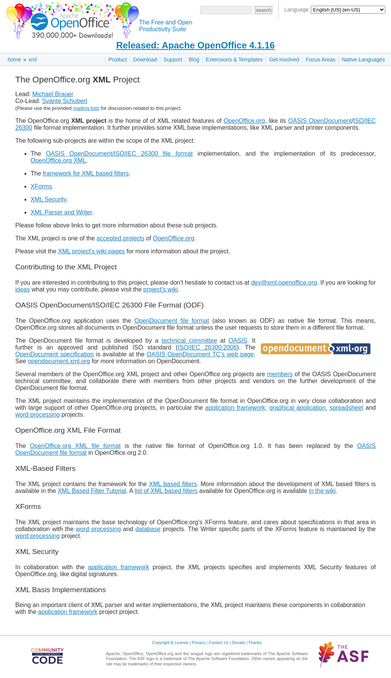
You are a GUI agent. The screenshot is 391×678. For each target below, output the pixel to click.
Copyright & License (170, 642)
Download (145, 59)
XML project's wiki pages (91, 251)
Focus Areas (320, 59)
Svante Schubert (64, 101)
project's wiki (160, 289)
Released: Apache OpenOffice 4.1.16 (195, 45)
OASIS (237, 340)
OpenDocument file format (171, 320)
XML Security (48, 199)
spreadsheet (346, 407)
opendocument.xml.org (59, 361)
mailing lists (86, 108)
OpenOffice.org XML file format (75, 446)
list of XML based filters (165, 491)
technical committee (189, 340)
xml (33, 59)
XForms (41, 186)
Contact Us (218, 642)
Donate (238, 642)
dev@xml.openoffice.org (284, 282)
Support (172, 59)
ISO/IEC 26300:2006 (207, 347)
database (147, 529)
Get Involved (284, 59)
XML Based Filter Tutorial (92, 491)
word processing (37, 414)
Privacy (198, 642)
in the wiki (322, 491)
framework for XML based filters (86, 173)
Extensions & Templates (234, 59)
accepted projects (120, 238)
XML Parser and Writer (61, 212)
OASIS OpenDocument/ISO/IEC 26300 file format (119, 153)
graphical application (297, 407)
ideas (22, 289)
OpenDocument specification (54, 354)
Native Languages (363, 59)
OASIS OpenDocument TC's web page (200, 354)
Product (117, 59)
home (14, 59)
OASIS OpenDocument (320, 121)
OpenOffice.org (244, 121)
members (279, 374)
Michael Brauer (52, 94)
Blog (194, 59)
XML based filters (173, 484)
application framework (235, 407)
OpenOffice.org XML (58, 160)
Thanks (255, 642)
